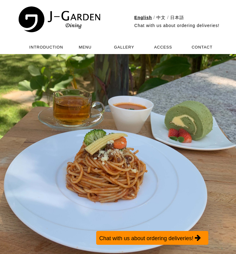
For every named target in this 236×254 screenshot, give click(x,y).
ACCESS (163, 47)
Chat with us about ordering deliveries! (176, 25)
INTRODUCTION (46, 47)
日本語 (177, 17)
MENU (85, 47)
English (143, 17)
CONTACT (202, 47)
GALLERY (124, 47)
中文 (161, 17)
